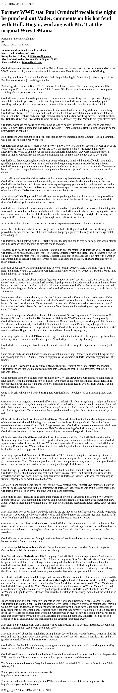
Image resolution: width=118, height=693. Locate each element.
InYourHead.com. (32, 62)
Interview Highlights (24, 38)
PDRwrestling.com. (41, 56)
